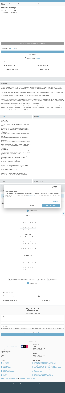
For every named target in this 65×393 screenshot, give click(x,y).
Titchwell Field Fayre (38, 371)
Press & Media (22, 378)
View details (38, 58)
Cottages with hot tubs (7, 368)
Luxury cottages (6, 366)
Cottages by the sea (6, 370)
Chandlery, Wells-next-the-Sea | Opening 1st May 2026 (44, 365)
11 (30, 262)
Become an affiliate (31, 378)
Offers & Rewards (38, 3)
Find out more (60, 383)
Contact (2, 378)
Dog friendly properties (7, 367)
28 (30, 248)
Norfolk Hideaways (3, 3)
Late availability (6, 363)
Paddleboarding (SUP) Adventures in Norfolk (42, 374)
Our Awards (5, 374)
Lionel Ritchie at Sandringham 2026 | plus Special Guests (45, 362)
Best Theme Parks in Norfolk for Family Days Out (43, 375)
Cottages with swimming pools (8, 371)
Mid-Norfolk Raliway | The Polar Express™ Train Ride (44, 366)
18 (30, 264)
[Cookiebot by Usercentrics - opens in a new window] (51, 187)
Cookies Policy (31, 195)
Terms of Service (43, 332)
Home (10, 3)
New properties (6, 362)
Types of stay (5, 372)
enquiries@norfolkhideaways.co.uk (14, 346)
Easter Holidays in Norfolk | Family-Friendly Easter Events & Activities (47, 367)
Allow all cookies (51, 205)
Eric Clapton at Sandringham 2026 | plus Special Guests (45, 363)
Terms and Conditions (28, 383)
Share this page (14, 12)
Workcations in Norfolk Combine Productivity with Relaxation (46, 372)
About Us (8, 378)
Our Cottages (19, 3)
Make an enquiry (32, 54)
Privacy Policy (36, 332)
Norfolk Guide (49, 3)
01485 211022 (4, 0)
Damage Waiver (14, 378)
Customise (55, 201)
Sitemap (4, 375)
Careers (3, 383)
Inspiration (28, 3)
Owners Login (9, 383)
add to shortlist (6, 12)
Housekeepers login (18, 383)
